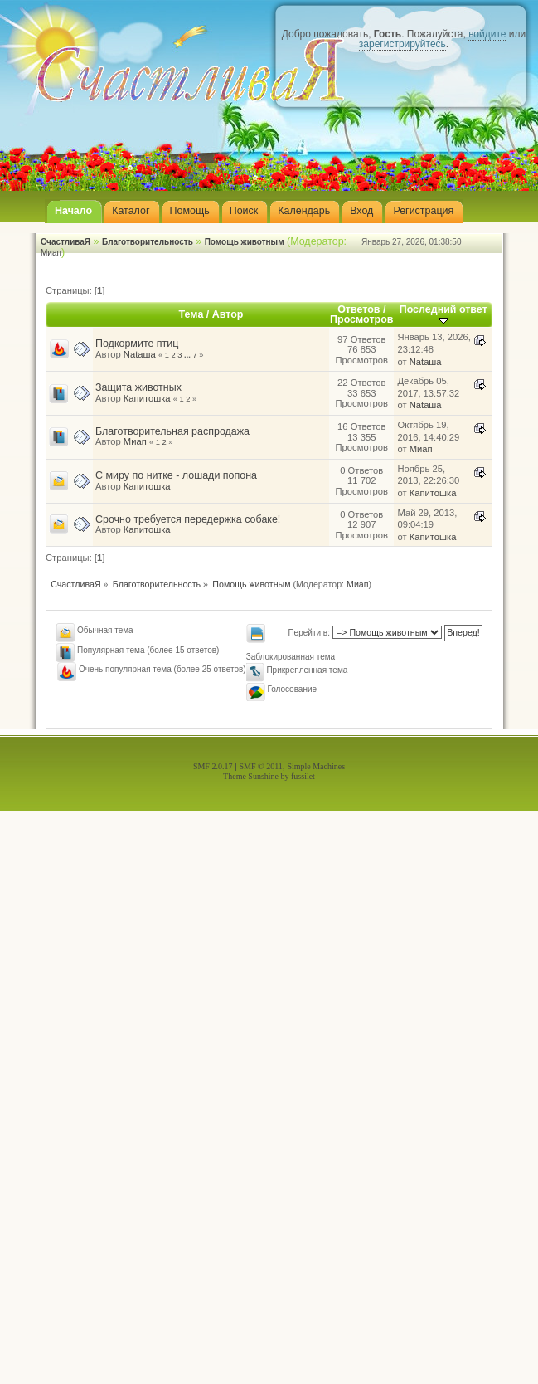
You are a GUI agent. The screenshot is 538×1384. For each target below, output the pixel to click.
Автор (228, 314)
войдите (487, 34)
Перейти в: (309, 632)
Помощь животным (244, 241)
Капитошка (147, 398)
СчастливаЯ (65, 241)
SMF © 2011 (261, 766)
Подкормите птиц (136, 343)
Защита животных (138, 387)
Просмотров (361, 319)
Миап (51, 252)
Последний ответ (443, 314)
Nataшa (140, 354)
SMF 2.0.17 (213, 766)
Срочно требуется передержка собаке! (187, 519)
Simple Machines (316, 766)
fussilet (303, 776)
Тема (191, 314)
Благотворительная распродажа (172, 431)
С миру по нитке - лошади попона (176, 475)
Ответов (358, 309)
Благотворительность (147, 241)
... (188, 355)
